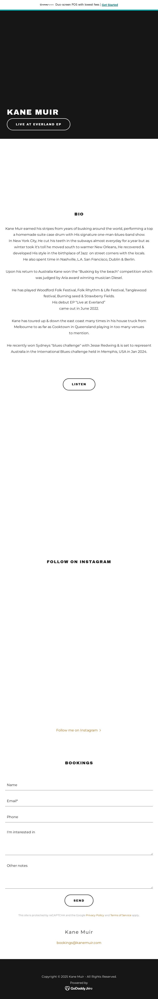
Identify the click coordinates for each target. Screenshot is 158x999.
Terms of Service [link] (120, 915)
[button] (79, 730)
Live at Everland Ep (38, 124)
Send (79, 900)
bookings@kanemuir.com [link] (79, 943)
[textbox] (79, 784)
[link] (79, 988)
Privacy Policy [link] (95, 915)
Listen (79, 384)
